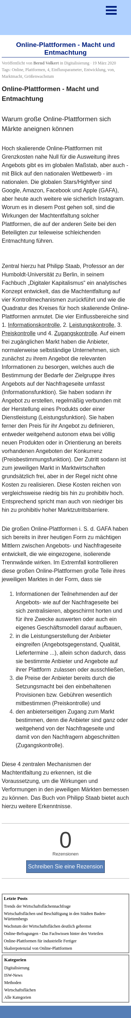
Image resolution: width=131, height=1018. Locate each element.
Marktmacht (12, 76)
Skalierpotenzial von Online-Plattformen (38, 948)
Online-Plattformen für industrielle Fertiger (40, 940)
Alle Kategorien (17, 997)
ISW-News (13, 975)
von (111, 69)
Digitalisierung (16, 967)
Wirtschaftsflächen (20, 990)
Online (17, 69)
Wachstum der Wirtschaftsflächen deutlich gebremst (47, 926)
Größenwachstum (39, 76)
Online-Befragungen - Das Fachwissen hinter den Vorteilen (53, 933)
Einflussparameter (66, 69)
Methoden (12, 982)
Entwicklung (94, 69)
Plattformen (35, 69)
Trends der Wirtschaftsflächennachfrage (37, 906)
